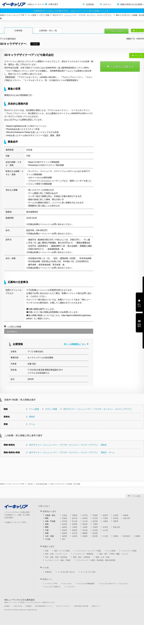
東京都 (115, 518)
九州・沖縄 (49, 536)
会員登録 (90, 4)
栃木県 (74, 518)
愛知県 (85, 524)
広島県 (95, 530)
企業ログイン (96, 606)
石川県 (85, 521)
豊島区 (32, 417)
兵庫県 (95, 527)
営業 (46, 551)
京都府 (74, 527)
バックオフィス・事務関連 (83, 554)
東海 (46, 524)
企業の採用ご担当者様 (81, 606)
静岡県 (74, 524)
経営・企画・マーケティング (56, 554)
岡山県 (85, 530)
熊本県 (95, 536)
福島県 (125, 515)
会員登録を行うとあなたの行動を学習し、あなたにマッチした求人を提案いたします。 (72, 11)
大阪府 (85, 527)
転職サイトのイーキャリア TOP (12, 15)
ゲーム (32, 424)
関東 (46, 518)
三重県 (95, 524)
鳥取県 (64, 530)
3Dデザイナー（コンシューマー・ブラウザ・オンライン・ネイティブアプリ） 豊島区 (68, 445)
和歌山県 (116, 527)
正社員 (30, 484)
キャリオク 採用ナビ (53, 587)
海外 (63, 539)
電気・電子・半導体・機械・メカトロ (113, 554)
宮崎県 (115, 536)
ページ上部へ (136, 496)
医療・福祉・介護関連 (81, 557)
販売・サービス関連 (62, 551)
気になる (139, 30)
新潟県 (64, 521)
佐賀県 (74, 536)
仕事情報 (18, 30)
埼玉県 (95, 518)
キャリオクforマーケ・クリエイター (114, 584)
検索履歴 (139, 325)
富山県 (74, 521)
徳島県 (64, 533)
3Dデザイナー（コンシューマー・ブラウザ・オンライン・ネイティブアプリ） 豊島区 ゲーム (72, 452)
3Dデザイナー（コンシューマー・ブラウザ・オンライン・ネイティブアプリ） (82, 15)
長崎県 (85, 536)
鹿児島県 (126, 536)
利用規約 (29, 606)
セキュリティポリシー (63, 606)
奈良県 (105, 527)
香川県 (74, 533)
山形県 (115, 515)
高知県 (95, 533)
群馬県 (85, 518)
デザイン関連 (44, 15)
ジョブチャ (71, 587)
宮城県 (95, 515)
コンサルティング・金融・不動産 (57, 560)
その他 (47, 539)
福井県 (95, 521)
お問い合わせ (18, 606)
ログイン (107, 4)
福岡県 (64, 536)
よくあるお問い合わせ (66, 572)
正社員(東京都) (41, 484)
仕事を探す (53, 4)
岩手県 (85, 515)
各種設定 (48, 572)
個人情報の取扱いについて (43, 606)
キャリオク (67, 584)
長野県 (115, 521)
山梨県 (105, 521)
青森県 (74, 515)
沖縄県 (137, 536)
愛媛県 (85, 533)
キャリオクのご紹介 (88, 572)
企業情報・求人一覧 (48, 30)
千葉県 (105, 518)
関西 (46, 527)
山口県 (105, 530)
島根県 (74, 530)
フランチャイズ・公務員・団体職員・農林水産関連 (95, 560)
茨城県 (64, 518)
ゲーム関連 (32, 15)
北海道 (64, 515)
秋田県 (105, 515)
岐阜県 (64, 524)
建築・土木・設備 (102, 557)
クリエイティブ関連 (129, 551)
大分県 (105, 536)
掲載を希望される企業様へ (132, 4)
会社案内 (7, 606)
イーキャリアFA (51, 584)
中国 (46, 530)
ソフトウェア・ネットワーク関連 (88, 551)
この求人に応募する (116, 31)
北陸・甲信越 (50, 521)
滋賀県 (64, 527)
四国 (46, 533)
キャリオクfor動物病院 (86, 584)
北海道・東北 (50, 515)
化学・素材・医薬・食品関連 (56, 557)
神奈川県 (126, 518)
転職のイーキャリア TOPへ (16, 522)
